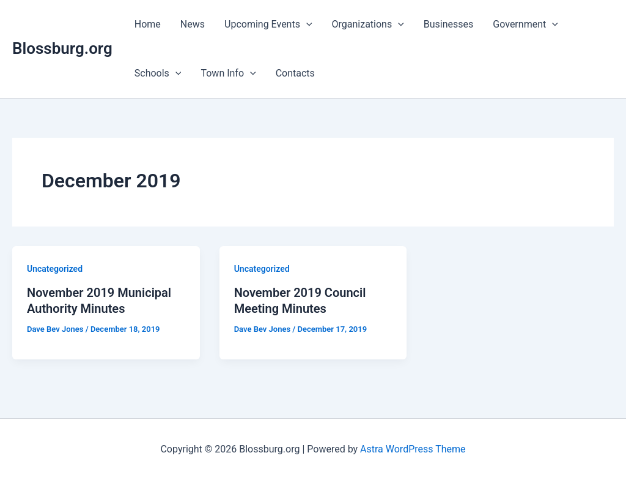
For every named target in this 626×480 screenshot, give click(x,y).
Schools (158, 73)
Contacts (295, 73)
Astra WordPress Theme (412, 449)
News (192, 24)
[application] (306, 24)
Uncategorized (55, 269)
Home (147, 24)
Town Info (228, 73)
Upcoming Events (268, 24)
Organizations (368, 24)
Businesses (449, 24)
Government (525, 24)
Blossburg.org (62, 48)
